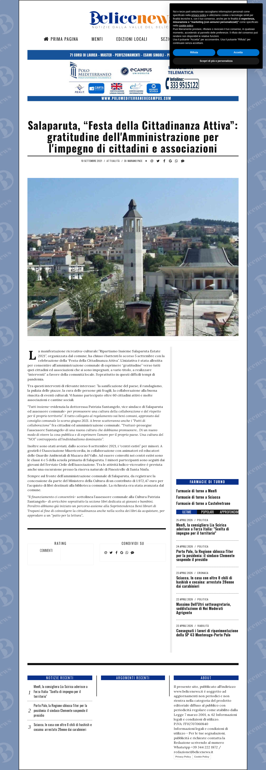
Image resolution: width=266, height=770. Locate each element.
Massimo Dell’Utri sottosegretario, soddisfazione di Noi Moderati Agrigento (203, 608)
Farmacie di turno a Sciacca (198, 497)
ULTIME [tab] (186, 512)
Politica (202, 520)
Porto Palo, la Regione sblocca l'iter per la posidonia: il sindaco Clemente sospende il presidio (205, 555)
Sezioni (168, 39)
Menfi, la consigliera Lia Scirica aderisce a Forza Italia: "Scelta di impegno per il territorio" (202, 529)
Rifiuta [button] (194, 750)
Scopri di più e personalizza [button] (216, 759)
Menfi (97, 39)
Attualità (113, 161)
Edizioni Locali (132, 39)
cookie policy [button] (186, 723)
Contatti (198, 39)
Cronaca (202, 573)
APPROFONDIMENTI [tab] (229, 512)
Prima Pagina (61, 39)
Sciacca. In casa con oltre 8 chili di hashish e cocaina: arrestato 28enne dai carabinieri (205, 582)
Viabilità (203, 625)
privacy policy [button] (198, 713)
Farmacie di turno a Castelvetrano (203, 503)
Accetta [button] (238, 750)
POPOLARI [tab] (207, 512)
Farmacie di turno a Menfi (196, 490)
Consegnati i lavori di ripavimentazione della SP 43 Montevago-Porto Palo (207, 632)
